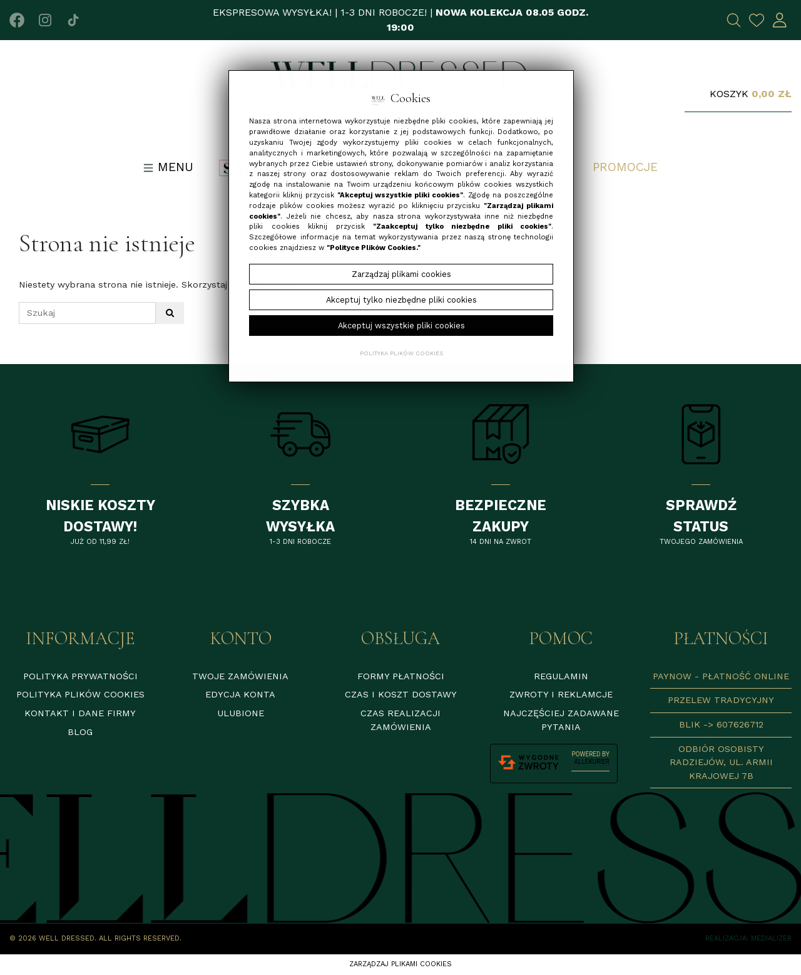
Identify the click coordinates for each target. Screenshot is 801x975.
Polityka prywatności (80, 676)
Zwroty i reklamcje (561, 694)
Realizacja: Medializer (748, 938)
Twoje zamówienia (240, 676)
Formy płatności (400, 676)
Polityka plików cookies (80, 694)
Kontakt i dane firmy (80, 713)
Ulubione (240, 713)
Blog (80, 732)
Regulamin (561, 676)
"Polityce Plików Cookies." (374, 248)
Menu (168, 167)
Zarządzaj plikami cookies (400, 964)
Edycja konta (240, 694)
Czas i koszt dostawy (401, 694)
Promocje (625, 167)
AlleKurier (592, 761)
